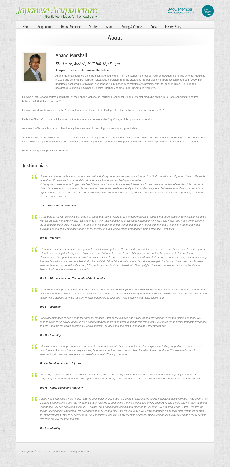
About (110, 27)
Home (26, 27)
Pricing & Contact (132, 27)
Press (154, 27)
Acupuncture (45, 27)
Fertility (93, 27)
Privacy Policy (173, 27)
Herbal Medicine (71, 27)
